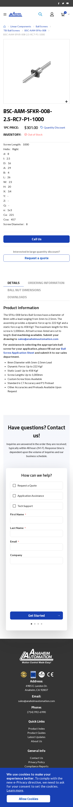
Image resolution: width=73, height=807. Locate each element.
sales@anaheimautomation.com (38, 338)
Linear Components (20, 26)
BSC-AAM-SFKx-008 (35, 30)
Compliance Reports (36, 766)
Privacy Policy (36, 762)
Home (4, 26)
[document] (37, 787)
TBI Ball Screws (11, 30)
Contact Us (36, 757)
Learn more (15, 790)
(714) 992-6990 (36, 712)
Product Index (36, 728)
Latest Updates (36, 736)
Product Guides (36, 732)
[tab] (13, 282)
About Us (36, 741)
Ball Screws (42, 26)
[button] (66, 102)
